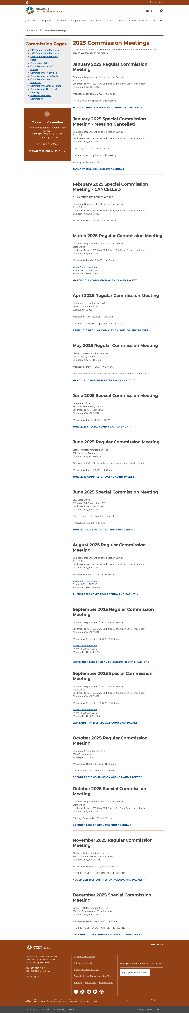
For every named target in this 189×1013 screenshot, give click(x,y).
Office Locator (106, 982)
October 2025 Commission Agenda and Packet (106, 777)
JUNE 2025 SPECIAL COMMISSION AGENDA (100, 426)
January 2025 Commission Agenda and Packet (106, 107)
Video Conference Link (85, 267)
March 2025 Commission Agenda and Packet (105, 280)
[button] (47, 151)
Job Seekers (31, 20)
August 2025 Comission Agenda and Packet (104, 594)
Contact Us (157, 20)
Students (61, 20)
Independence (78, 20)
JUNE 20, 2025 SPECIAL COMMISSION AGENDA (103, 529)
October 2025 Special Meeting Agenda (101, 825)
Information (96, 20)
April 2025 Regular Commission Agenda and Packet (110, 330)
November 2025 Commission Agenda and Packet (107, 880)
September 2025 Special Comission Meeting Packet (110, 662)
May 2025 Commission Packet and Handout (104, 380)
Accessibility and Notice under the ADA (92, 976)
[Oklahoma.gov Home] (27, 2)
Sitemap (78, 982)
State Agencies (157, 2)
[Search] (154, 10)
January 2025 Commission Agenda (97, 169)
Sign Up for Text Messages (86, 969)
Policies (46, 1009)
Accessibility (59, 1009)
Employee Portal (33, 976)
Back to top (157, 944)
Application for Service (84, 956)
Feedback (73, 1009)
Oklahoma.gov (32, 1009)
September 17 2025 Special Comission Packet (105, 723)
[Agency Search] (161, 10)
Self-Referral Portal (137, 20)
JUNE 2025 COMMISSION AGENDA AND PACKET (103, 477)
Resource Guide (114, 20)
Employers (47, 20)
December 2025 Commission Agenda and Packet (107, 934)
